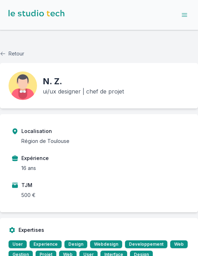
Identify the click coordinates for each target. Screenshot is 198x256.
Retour (12, 53)
